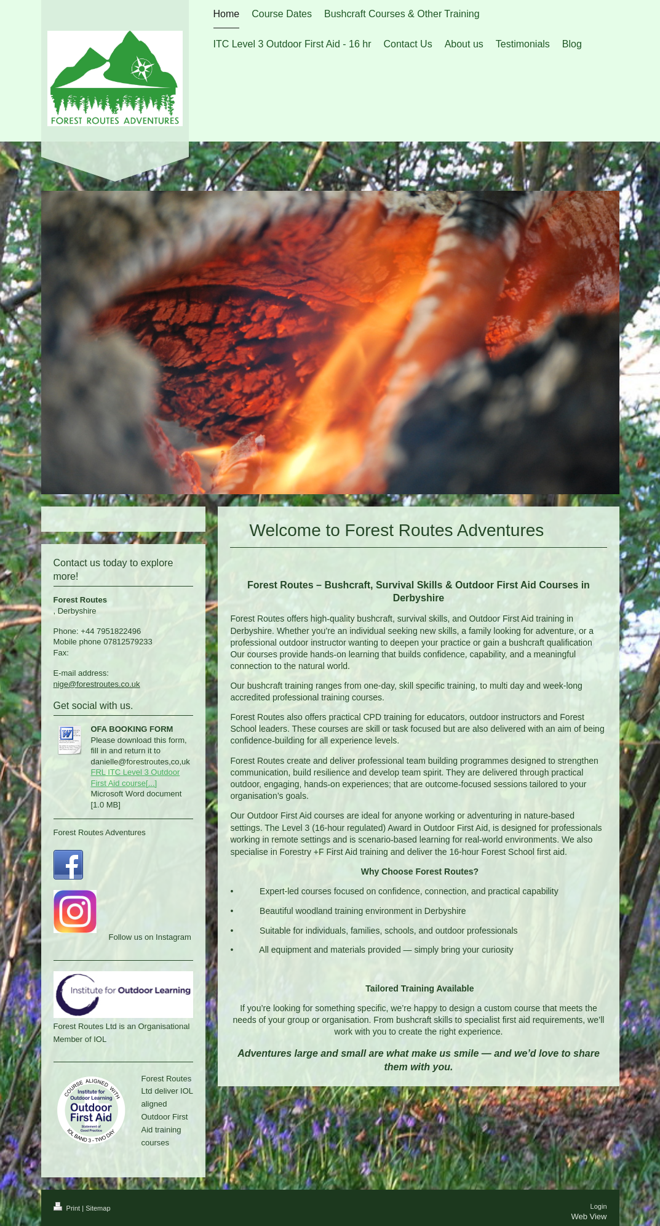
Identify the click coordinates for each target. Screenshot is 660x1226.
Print (68, 1208)
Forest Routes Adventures (100, 832)
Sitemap (97, 1208)
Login (598, 1206)
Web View (588, 1216)
